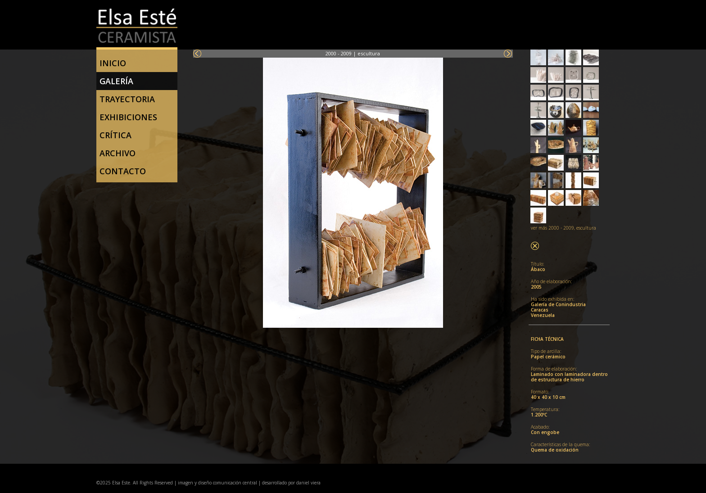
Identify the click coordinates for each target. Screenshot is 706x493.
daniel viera (308, 482)
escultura (369, 53)
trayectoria (127, 99)
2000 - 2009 (339, 53)
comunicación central (234, 482)
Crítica (115, 135)
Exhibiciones (128, 117)
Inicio (113, 63)
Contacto (123, 171)
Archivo (118, 153)
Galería (116, 81)
